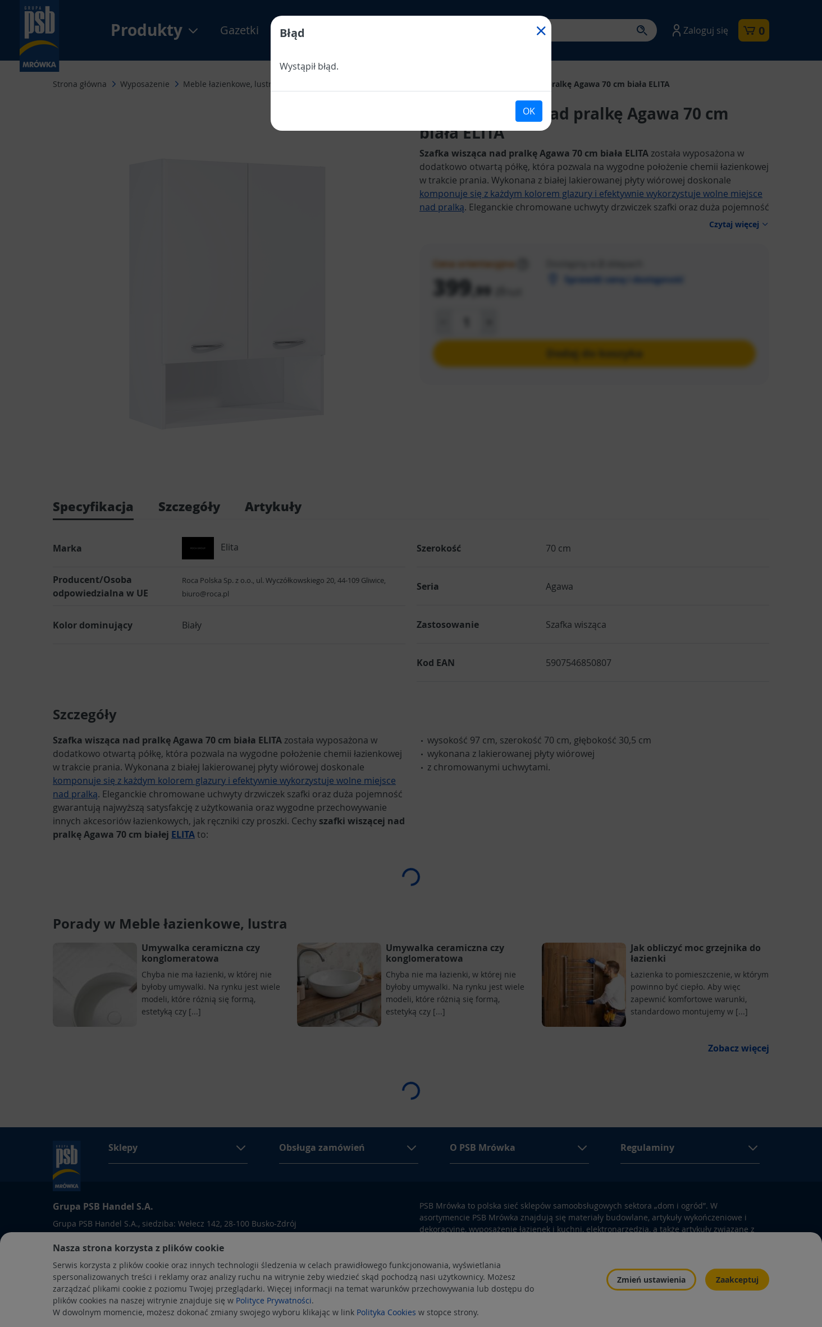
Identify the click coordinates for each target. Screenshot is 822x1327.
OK (529, 111)
